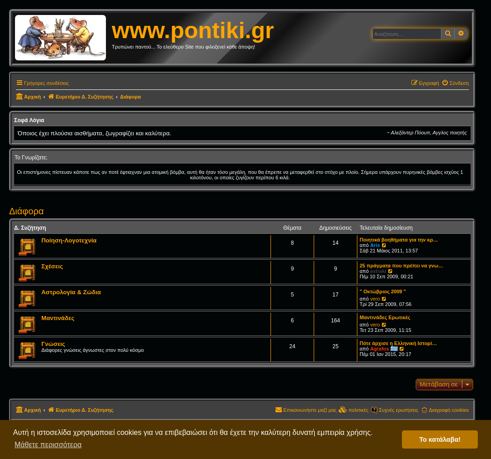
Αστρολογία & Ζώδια (71, 292)
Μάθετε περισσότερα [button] (48, 445)
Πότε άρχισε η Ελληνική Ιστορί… (398, 343)
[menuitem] (455, 83)
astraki (378, 271)
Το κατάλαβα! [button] (440, 439)
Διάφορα (26, 211)
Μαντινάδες (58, 318)
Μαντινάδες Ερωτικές (385, 317)
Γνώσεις (53, 344)
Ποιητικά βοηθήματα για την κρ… (399, 239)
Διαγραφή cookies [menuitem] (449, 410)
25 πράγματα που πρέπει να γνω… (401, 265)
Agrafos (379, 348)
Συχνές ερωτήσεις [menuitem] (398, 410)
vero (375, 298)
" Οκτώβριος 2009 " (383, 291)
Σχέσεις (52, 266)
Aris (375, 245)
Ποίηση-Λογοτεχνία (68, 240)
